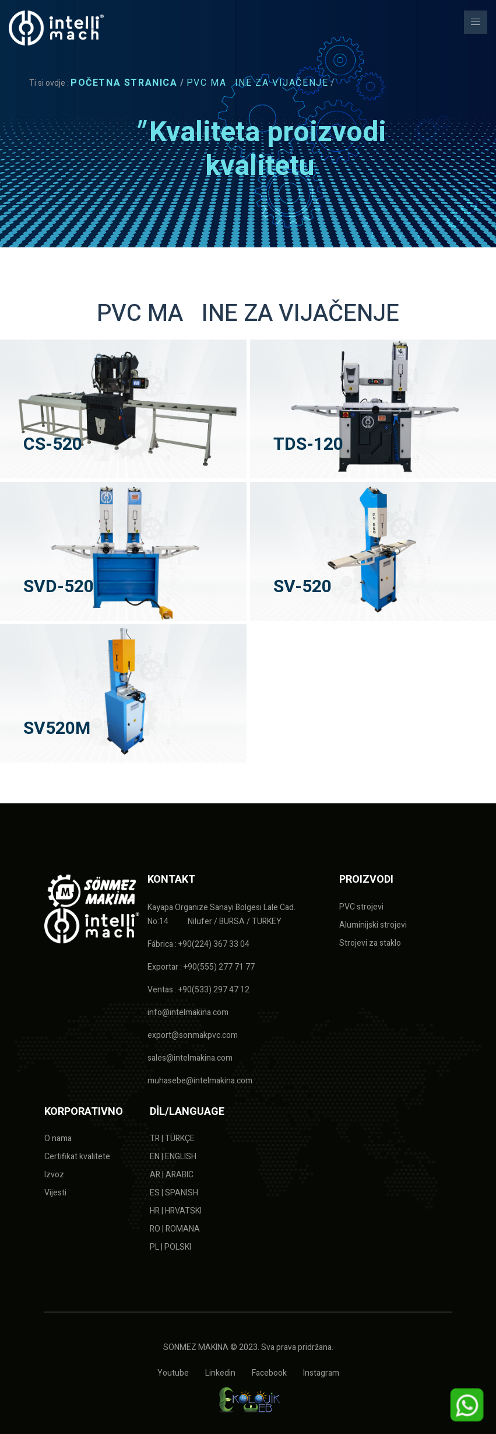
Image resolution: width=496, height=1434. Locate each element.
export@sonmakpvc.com (192, 1035)
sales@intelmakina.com (190, 1058)
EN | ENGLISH (173, 1156)
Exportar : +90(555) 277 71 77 (201, 967)
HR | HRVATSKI (176, 1211)
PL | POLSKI (170, 1247)
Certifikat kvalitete (77, 1156)
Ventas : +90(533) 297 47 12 (198, 990)
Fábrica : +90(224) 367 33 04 (198, 944)
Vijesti (55, 1193)
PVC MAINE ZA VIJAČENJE (258, 83)
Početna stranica (124, 83)
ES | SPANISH (174, 1193)
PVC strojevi (361, 907)
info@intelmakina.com (187, 1012)
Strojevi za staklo (370, 943)
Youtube (173, 1373)
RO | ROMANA (175, 1229)
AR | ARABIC (172, 1175)
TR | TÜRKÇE (172, 1138)
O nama (58, 1138)
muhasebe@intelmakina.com (199, 1081)
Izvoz (54, 1175)
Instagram (321, 1373)
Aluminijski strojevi (373, 925)
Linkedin (220, 1373)
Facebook (269, 1373)
